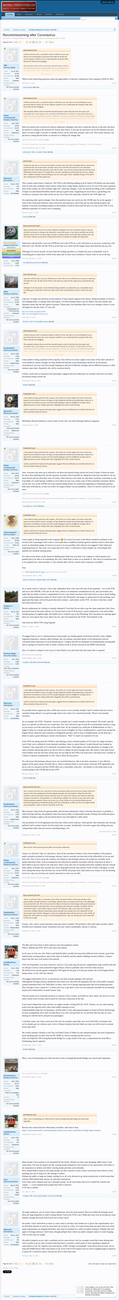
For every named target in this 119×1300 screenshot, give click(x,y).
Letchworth (15, 313)
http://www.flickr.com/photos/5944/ (34, 312)
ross (37, 152)
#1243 (114, 212)
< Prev (15, 42)
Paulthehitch (9, 348)
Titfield (17, 1195)
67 (47, 42)
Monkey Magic (10, 653)
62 (30, 42)
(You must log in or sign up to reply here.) (102, 1264)
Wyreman (8, 178)
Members (49, 14)
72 (18, 1097)
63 (33, 42)
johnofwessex (50, 38)
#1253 (114, 835)
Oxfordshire (15, 975)
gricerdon (8, 411)
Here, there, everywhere (11, 668)
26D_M (25, 580)
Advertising (59, 14)
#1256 (114, 1045)
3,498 (17, 661)
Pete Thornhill (26, 258)
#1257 (114, 1077)
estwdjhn (26, 662)
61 (27, 42)
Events (39, 14)
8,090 (17, 263)
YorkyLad (26, 216)
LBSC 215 (16, 545)
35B (5, 65)
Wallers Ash (15, 430)
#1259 (114, 1191)
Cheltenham (15, 133)
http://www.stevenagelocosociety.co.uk (35, 314)
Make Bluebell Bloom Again (35, 572)
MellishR (39, 580)
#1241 (114, 83)
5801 (33, 152)
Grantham (16, 80)
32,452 (17, 73)
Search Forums (9, 18)
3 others (48, 580)
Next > (51, 42)
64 (37, 42)
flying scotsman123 (9, 116)
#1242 (114, 148)
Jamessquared (28, 87)
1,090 (17, 356)
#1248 (114, 502)
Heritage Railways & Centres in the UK (25, 38)
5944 (6, 292)
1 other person (51, 1196)
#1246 (114, 381)
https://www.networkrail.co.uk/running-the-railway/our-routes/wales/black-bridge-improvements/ (61, 1130)
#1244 (114, 258)
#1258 (114, 1134)
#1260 (114, 1256)
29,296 (17, 540)
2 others (44, 152)
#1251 (114, 658)
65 (40, 42)
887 (18, 614)
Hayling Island (14, 363)
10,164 (17, 300)
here (47, 140)
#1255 (114, 931)
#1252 (114, 774)
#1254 (114, 886)
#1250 (114, 626)
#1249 (114, 575)
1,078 (17, 1187)
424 (18, 970)
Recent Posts (21, 18)
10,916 (17, 126)
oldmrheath (26, 152)
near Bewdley (14, 193)
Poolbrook (32, 580)
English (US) (7, 1289)
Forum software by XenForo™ (21, 1292)
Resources (29, 14)
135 (18, 186)
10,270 (17, 1083)
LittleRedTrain (10, 962)
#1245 (114, 317)
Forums (10, 14)
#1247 (114, 425)
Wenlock (26, 321)
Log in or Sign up (107, 2)
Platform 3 (8, 606)
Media (19, 14)
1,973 (17, 419)
